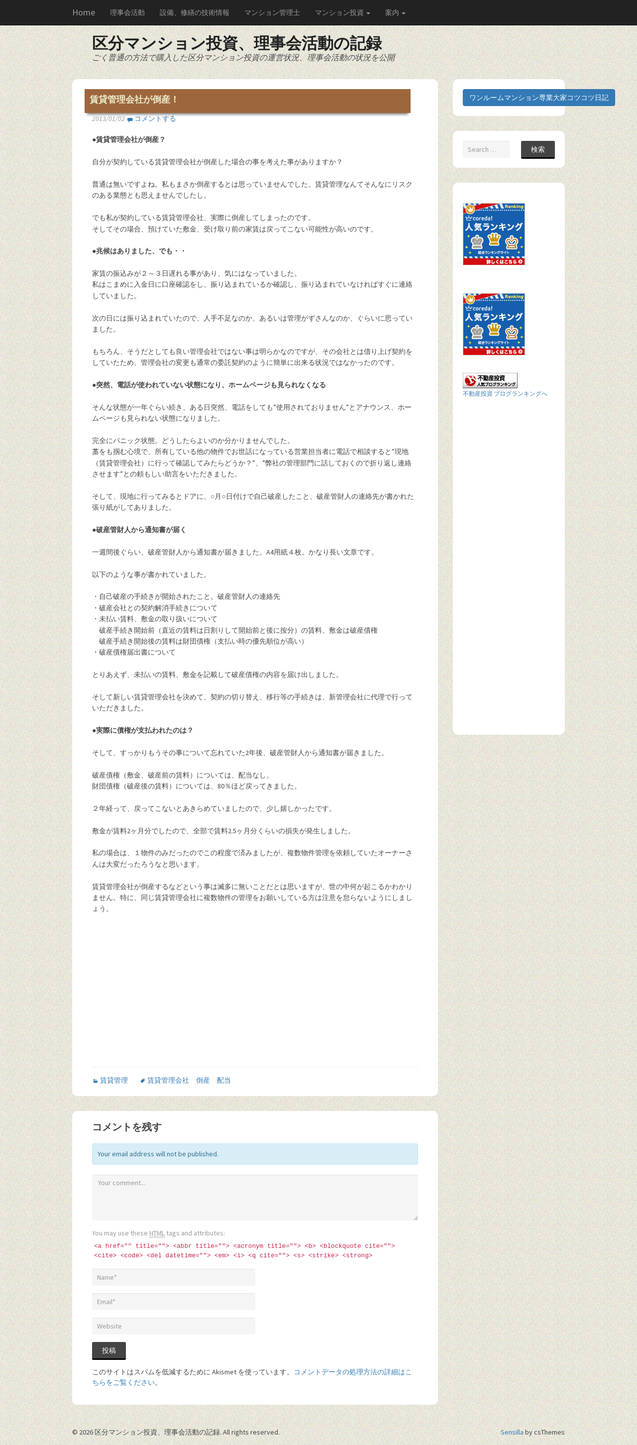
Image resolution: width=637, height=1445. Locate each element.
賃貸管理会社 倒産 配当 (189, 1080)
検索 (538, 149)
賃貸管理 (114, 1080)
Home (83, 12)
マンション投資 (342, 12)
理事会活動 (127, 12)
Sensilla (512, 1432)
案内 (395, 12)
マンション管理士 (272, 12)
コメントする (155, 118)
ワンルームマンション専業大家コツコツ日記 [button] (539, 97)
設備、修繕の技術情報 (194, 12)
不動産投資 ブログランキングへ (505, 393)
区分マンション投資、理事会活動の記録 (237, 43)
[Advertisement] (175, 994)
